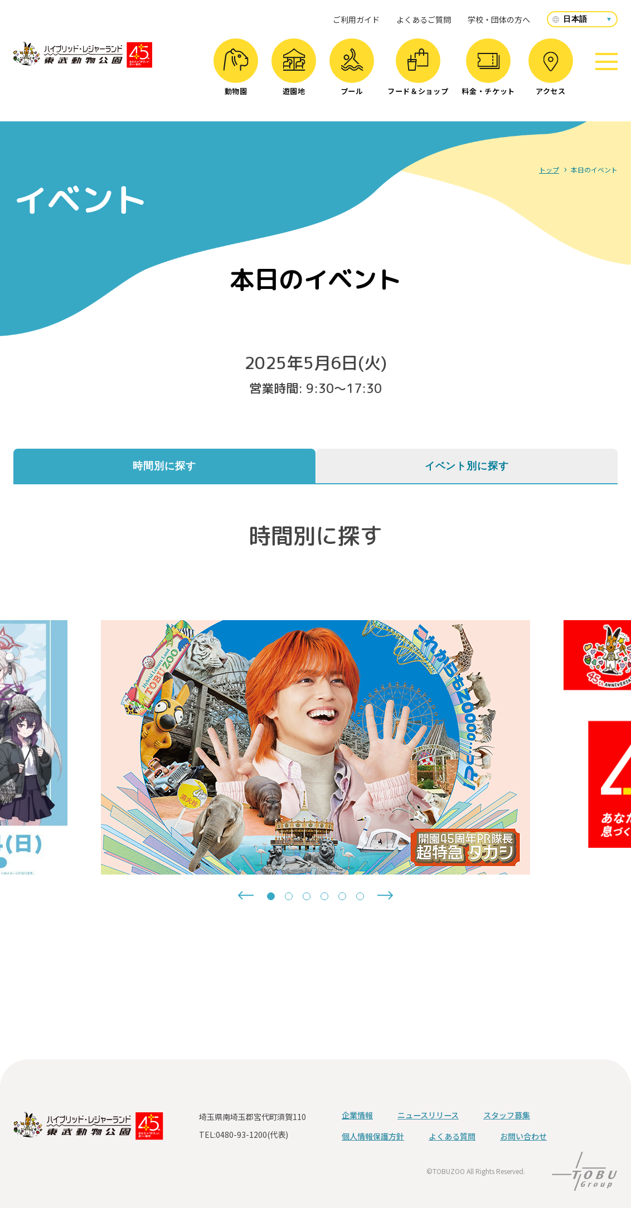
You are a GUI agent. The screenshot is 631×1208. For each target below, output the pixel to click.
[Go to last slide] (246, 895)
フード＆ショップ (417, 72)
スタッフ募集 (506, 1115)
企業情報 (357, 1115)
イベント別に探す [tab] (467, 466)
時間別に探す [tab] (164, 466)
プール (352, 72)
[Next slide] (385, 895)
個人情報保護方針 (373, 1136)
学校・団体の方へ (499, 19)
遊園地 (294, 72)
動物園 (236, 72)
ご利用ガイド (356, 19)
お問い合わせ (523, 1136)
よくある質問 (452, 1136)
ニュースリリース (428, 1115)
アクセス (551, 74)
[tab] (271, 896)
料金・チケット (488, 74)
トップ (549, 169)
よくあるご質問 (423, 19)
